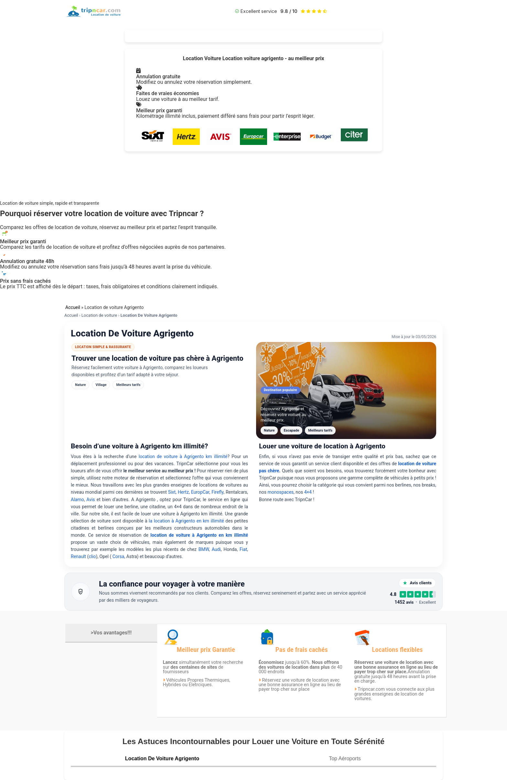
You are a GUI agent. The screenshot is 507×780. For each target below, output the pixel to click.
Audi (216, 549)
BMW (204, 549)
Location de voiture (99, 315)
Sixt (172, 492)
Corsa (118, 556)
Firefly (217, 492)
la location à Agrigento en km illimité (187, 520)
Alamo (77, 499)
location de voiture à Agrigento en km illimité (199, 535)
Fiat (243, 549)
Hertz (183, 492)
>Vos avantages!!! (111, 633)
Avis (91, 499)
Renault (78, 556)
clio (92, 556)
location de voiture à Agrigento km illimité (183, 456)
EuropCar (200, 492)
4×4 (308, 492)
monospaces (280, 492)
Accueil (72, 307)
